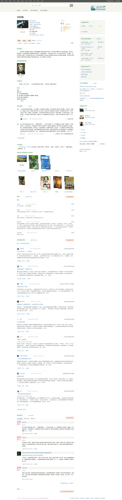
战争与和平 (45, 170)
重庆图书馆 (84, 77)
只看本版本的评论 (25, 243)
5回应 (27, 386)
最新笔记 (33, 418)
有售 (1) (101, 42)
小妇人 (45, 191)
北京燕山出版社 (37, 24)
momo (23, 133)
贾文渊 (38, 22)
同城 (22, 1)
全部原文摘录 (21, 138)
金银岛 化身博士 (22, 170)
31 (19, 368)
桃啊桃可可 (87, 115)
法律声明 (87, 498)
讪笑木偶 (19, 232)
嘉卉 (18, 216)
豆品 (42, 1)
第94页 (24, 422)
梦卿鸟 (18, 210)
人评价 (67, 24)
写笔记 (20, 43)
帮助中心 (92, 498)
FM (34, 1)
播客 (18, 1)
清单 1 (81, 93)
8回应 (27, 405)
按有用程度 (20, 418)
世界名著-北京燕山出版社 (86, 86)
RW (21, 391)
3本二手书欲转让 (84, 141)
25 (19, 405)
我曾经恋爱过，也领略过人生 (24, 269)
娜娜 (56, 191)
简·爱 (33, 170)
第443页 (24, 468)
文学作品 (82, 95)
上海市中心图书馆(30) (86, 72)
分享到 (38, 43)
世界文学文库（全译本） (38, 35)
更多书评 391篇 (22, 409)
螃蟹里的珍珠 (25, 455)
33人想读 (83, 135)
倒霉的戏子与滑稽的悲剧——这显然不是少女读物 (30, 304)
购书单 (19, 10)
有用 (73, 204)
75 (19, 313)
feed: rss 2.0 (84, 151)
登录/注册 (118, 1)
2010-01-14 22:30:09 (31, 204)
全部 (30, 106)
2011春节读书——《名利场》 (25, 251)
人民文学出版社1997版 (69, 356)
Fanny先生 (22, 373)
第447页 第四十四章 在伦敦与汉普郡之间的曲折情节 (37, 452)
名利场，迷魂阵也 (21, 339)
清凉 (21, 319)
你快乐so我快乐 (24, 356)
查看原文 (69, 131)
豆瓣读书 (23, 5)
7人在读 (82, 129)
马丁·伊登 (68, 170)
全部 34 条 (28, 196)
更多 (22, 100)
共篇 (31, 415)
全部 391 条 (33, 240)
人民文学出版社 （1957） (87, 53)
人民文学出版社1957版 (69, 266)
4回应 (27, 350)
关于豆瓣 (71, 498)
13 (23, 313)
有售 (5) (101, 58)
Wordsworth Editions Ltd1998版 (67, 284)
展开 (47, 257)
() (30, 430)
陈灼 (21, 266)
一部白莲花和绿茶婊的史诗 (24, 394)
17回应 (28, 278)
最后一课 (33, 191)
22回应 (28, 261)
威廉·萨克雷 (21, 75)
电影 (10, 1)
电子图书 (25, 10)
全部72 (98, 38)
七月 (21, 336)
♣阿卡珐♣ (22, 301)
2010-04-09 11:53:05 (32, 232)
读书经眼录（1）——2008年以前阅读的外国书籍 (92, 98)
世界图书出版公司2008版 (68, 373)
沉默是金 (22, 248)
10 (24, 278)
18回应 (27, 368)
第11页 (24, 437)
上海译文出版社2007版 (69, 248)
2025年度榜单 (34, 10)
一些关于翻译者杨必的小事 (24, 358)
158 (20, 261)
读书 (6, 1)
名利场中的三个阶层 (22, 286)
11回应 (28, 313)
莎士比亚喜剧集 (68, 191)
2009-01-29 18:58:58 (30, 216)
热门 (18, 200)
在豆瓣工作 (76, 498)
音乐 (14, 1)
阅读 (30, 1)
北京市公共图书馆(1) (86, 69)
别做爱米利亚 (20, 376)
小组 (26, 1)
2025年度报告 (43, 10)
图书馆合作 (97, 498)
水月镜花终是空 (21, 322)
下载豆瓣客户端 (110, 1)
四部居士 (19, 221)
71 (19, 296)
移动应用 (103, 498)
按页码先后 (26, 418)
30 (19, 386)
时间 (38, 1)
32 (19, 350)
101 (20, 278)
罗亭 (21, 191)
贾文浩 (33, 22)
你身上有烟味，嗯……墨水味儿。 (88, 89)
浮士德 (56, 170)
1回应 (27, 331)
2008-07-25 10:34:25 (31, 210)
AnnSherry (25, 119)
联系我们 (82, 498)
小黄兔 (21, 284)
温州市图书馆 (84, 74)
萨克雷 (33, 20)
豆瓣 (2, 1)
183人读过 (83, 132)
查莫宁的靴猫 (88, 122)
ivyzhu (18, 204)
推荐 (72, 43)
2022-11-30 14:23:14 (32, 221)
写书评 (25, 43)
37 (19, 331)
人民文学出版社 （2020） (87, 58)
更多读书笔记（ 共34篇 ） (67, 483)
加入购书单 (32, 43)
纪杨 (86, 109)
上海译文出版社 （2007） (87, 42)
